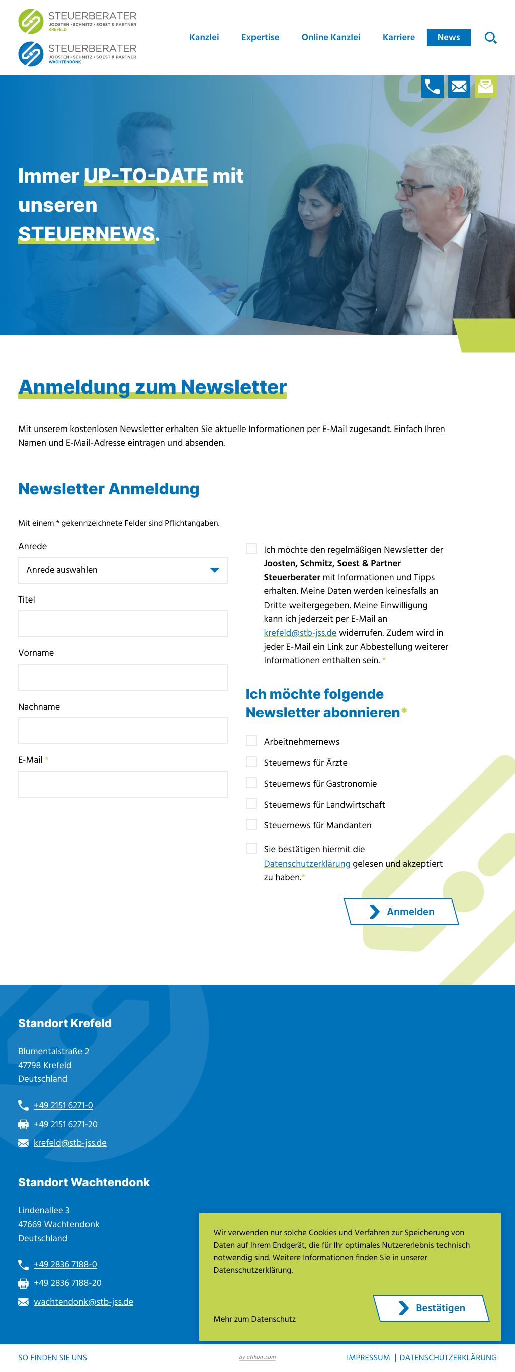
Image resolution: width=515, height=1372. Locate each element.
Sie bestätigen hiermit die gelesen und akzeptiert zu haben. (353, 863)
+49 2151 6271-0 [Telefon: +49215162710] (63, 1105)
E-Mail (33, 760)
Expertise (260, 37)
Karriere (399, 37)
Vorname (36, 653)
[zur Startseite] (77, 21)
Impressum (368, 1358)
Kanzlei (204, 37)
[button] (432, 86)
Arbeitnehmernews (302, 742)
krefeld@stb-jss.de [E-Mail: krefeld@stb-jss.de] (70, 1143)
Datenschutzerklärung (307, 864)
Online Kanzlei (331, 37)
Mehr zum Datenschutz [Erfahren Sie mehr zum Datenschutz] (255, 1320)
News (449, 37)
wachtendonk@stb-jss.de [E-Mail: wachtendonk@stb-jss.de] (83, 1302)
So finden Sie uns (52, 1358)
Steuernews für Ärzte (306, 763)
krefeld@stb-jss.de (300, 633)
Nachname (39, 707)
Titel (26, 600)
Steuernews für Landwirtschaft (325, 805)
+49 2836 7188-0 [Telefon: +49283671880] (65, 1264)
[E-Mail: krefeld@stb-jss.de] (459, 86)
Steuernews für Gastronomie (320, 784)
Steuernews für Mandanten (318, 825)
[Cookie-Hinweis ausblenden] (431, 1308)
